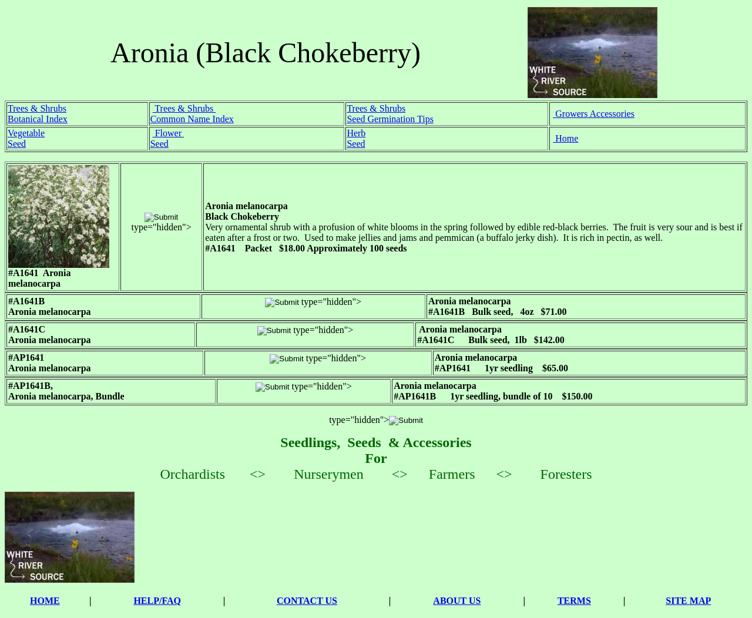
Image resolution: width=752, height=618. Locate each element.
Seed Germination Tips (390, 119)
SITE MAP (688, 601)
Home (565, 138)
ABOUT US (457, 601)
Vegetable (26, 133)
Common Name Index (192, 119)
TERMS (574, 601)
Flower (168, 133)
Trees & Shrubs (37, 108)
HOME (45, 601)
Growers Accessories (593, 114)
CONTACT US (307, 601)
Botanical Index (38, 119)
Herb (356, 133)
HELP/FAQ (157, 601)
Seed (17, 144)
